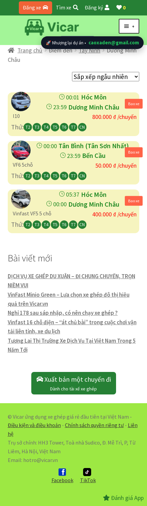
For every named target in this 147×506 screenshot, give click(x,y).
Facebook (62, 475)
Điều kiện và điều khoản (34, 425)
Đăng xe (35, 7)
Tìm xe (67, 7)
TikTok (88, 475)
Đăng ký (97, 7)
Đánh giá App (123, 498)
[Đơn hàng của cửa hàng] (105, 76)
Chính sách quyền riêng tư (94, 425)
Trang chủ (29, 50)
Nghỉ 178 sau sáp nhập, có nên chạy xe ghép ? (63, 313)
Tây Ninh (89, 50)
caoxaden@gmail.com (113, 42)
